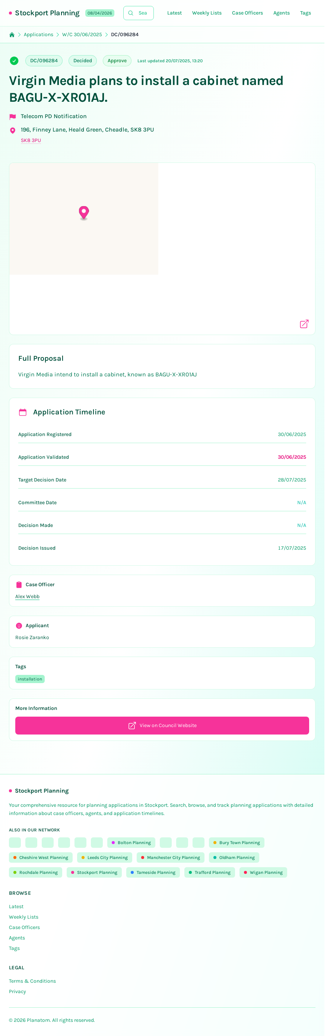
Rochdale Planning (35, 872)
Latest (174, 13)
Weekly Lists (207, 13)
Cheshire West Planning (40, 857)
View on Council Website (162, 725)
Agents (281, 13)
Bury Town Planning (236, 842)
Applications (38, 34)
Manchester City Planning (170, 857)
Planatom (38, 1020)
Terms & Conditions (32, 981)
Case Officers (247, 13)
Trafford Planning (210, 872)
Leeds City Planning (105, 857)
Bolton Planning (131, 842)
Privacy (17, 991)
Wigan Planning (263, 872)
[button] (163, 244)
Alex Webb (27, 596)
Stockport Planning (47, 13)
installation (30, 679)
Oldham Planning (234, 857)
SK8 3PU (31, 140)
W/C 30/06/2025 (82, 34)
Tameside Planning (153, 872)
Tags (305, 13)
